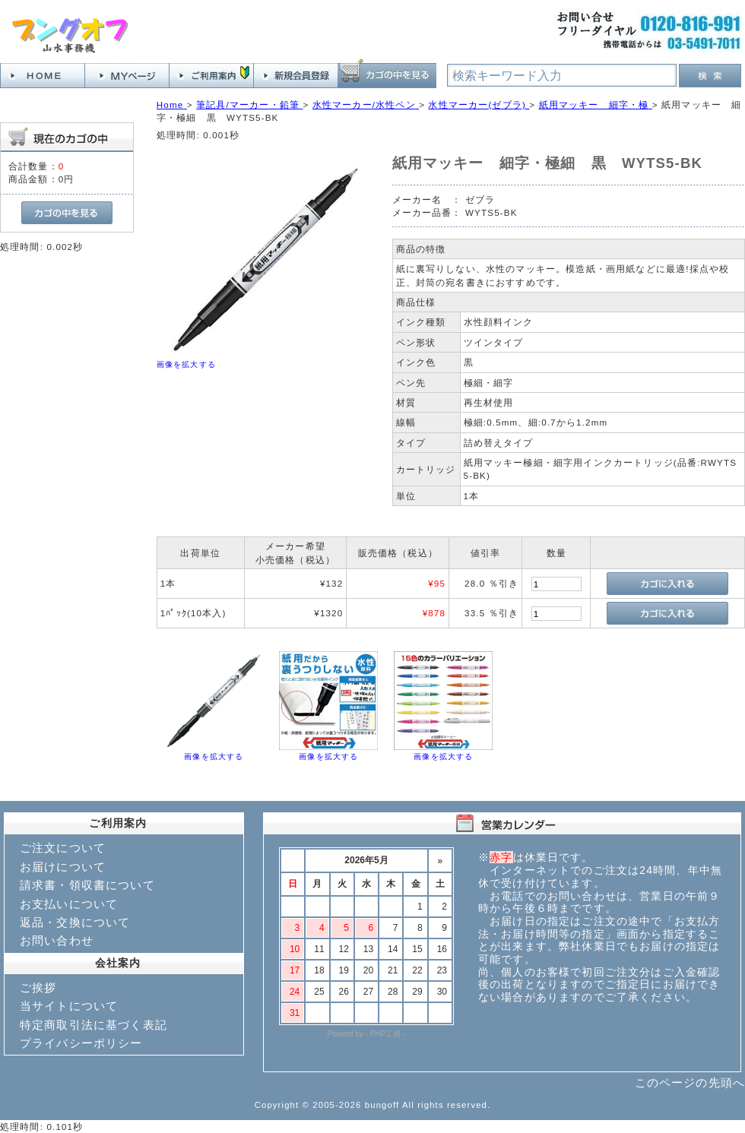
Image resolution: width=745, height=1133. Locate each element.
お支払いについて (69, 903)
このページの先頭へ (690, 1082)
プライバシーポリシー (81, 1042)
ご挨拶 (38, 987)
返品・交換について (75, 922)
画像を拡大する (186, 364)
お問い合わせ (57, 940)
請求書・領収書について (87, 884)
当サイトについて (69, 1005)
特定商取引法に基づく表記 (93, 1024)
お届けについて (63, 866)
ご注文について (63, 847)
